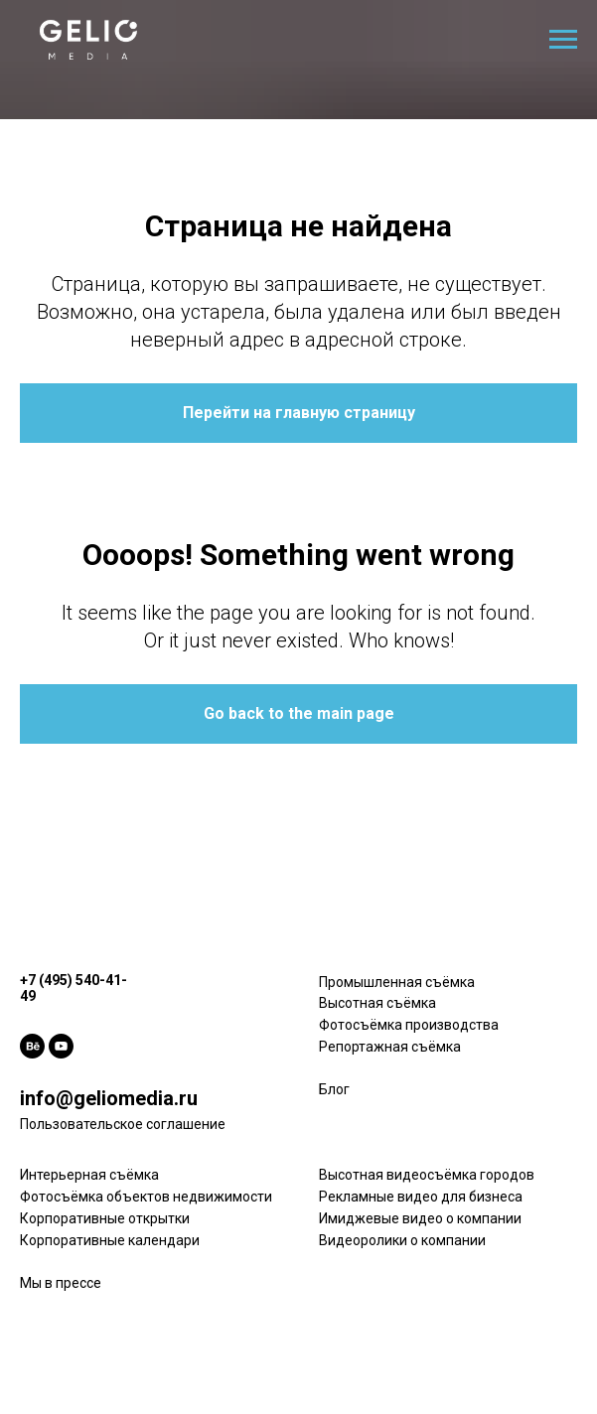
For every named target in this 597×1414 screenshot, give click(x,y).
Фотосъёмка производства (409, 1025)
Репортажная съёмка (390, 1047)
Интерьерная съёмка (89, 1175)
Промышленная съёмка (397, 982)
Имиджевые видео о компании (420, 1218)
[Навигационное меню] (563, 40)
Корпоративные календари (110, 1240)
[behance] (32, 1046)
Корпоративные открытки (105, 1218)
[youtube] (61, 1046)
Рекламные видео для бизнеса (420, 1196)
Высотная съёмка (377, 1003)
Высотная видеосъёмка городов (426, 1175)
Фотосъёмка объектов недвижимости (146, 1196)
